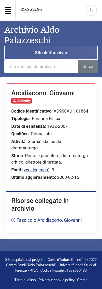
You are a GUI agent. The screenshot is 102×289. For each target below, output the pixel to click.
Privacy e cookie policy (56, 280)
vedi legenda (36, 169)
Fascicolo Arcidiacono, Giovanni (46, 220)
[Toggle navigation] (8, 10)
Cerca (88, 66)
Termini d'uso (25, 280)
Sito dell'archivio (51, 52)
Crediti (82, 280)
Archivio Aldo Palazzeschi (31, 35)
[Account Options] (91, 10)
